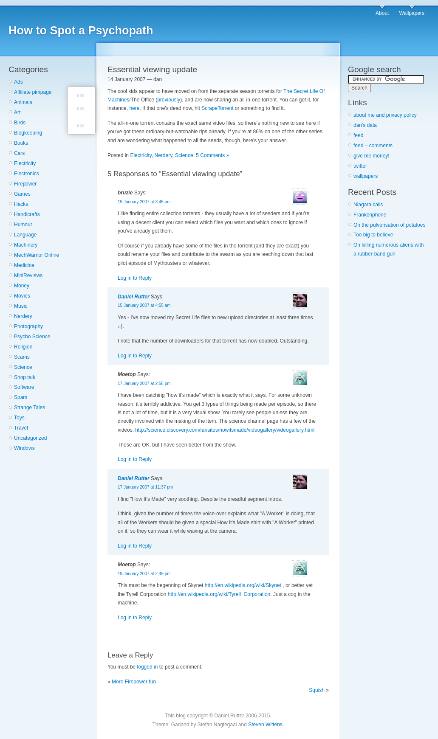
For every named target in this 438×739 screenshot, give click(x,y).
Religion (23, 347)
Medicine (24, 265)
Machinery (25, 245)
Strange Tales (29, 407)
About (382, 13)
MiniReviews (28, 275)
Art (17, 112)
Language (25, 235)
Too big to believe (373, 235)
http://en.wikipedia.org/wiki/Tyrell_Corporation (219, 594)
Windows (24, 448)
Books (21, 143)
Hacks (21, 204)
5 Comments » (212, 155)
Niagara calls (368, 205)
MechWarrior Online (36, 255)
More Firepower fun (134, 682)
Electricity (25, 163)
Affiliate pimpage (33, 92)
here (134, 108)
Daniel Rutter (134, 297)
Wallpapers (411, 13)
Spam (20, 397)
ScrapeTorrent (217, 108)
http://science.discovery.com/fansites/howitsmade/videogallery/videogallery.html (224, 430)
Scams (22, 357)
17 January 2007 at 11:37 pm (145, 487)
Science (23, 367)
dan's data (365, 125)
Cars (19, 153)
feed (358, 135)
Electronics (26, 174)
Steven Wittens (265, 725)
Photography (28, 326)
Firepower (25, 184)
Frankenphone (369, 215)
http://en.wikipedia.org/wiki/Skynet (243, 585)
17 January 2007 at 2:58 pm (144, 383)
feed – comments (373, 146)
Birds (19, 123)
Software (24, 387)
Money (21, 286)
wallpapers (365, 176)
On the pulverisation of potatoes (389, 225)
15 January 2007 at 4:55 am (144, 305)
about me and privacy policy (385, 115)
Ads (18, 82)
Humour (23, 225)
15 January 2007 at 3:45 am (144, 202)
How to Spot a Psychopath (80, 30)
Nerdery (23, 316)
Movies (22, 296)
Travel (21, 428)
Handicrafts (27, 214)
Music (20, 306)
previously (168, 100)
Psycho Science (32, 337)
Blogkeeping (28, 133)
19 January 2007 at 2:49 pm (144, 573)
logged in (147, 667)
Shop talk (24, 377)
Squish (317, 690)
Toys (19, 418)
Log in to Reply (135, 278)
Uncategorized (30, 438)
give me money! (371, 156)
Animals (23, 102)
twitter (360, 166)
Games (22, 194)
